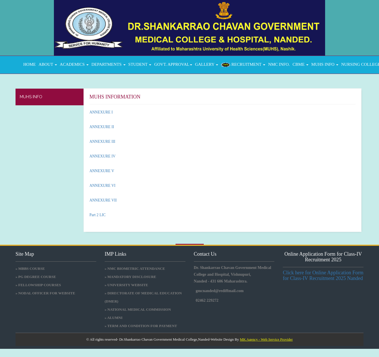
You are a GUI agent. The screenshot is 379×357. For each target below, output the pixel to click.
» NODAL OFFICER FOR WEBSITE (45, 293)
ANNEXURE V (101, 171)
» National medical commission (138, 309)
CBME (300, 64)
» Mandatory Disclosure (130, 277)
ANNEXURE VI (102, 185)
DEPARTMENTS (108, 64)
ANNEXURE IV (102, 156)
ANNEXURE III (102, 141)
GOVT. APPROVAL (173, 64)
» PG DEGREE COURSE (36, 277)
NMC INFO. (279, 64)
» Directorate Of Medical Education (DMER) (143, 297)
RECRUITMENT (243, 64)
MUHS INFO (324, 64)
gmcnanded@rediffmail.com (220, 291)
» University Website (126, 285)
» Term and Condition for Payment (141, 326)
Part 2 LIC (97, 215)
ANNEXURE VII (103, 200)
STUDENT (140, 64)
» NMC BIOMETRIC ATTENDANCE (135, 268)
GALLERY (206, 64)
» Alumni (113, 318)
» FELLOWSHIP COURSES (38, 285)
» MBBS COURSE (30, 268)
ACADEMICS (74, 64)
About (48, 64)
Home (28, 64)
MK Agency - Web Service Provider (266, 339)
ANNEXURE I (101, 112)
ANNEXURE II (101, 127)
